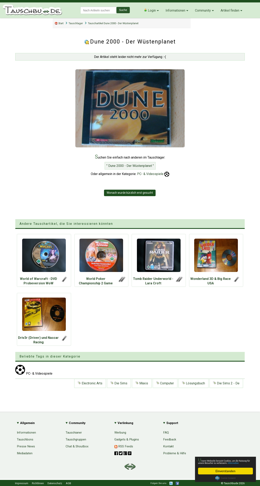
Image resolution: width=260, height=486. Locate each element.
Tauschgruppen (76, 439)
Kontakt (168, 446)
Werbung (120, 432)
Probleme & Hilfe (174, 453)
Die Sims (118, 383)
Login (150, 10)
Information (223, 462)
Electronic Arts (90, 383)
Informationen (175, 10)
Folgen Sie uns (158, 483)
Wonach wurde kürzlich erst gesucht (130, 192)
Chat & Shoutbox (77, 446)
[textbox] (98, 10)
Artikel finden (230, 10)
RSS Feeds (123, 446)
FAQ (166, 432)
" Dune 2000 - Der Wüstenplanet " (130, 166)
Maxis (141, 383)
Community (203, 10)
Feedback (169, 439)
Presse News (26, 446)
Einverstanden (225, 471)
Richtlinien (38, 483)
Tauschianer (74, 432)
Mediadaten (24, 453)
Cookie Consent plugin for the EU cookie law (225, 478)
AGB (68, 483)
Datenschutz (55, 483)
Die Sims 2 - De (226, 383)
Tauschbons (25, 439)
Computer (165, 383)
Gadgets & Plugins (126, 439)
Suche (123, 10)
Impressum (21, 483)
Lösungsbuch (193, 383)
